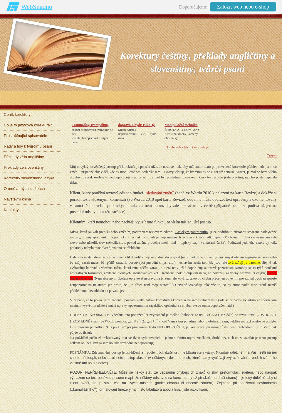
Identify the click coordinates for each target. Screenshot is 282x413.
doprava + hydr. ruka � (136, 125)
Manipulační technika (180, 125)
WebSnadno (36, 6)
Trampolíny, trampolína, (90, 125)
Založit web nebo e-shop (243, 7)
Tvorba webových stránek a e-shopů (188, 147)
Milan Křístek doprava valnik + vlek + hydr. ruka (137, 134)
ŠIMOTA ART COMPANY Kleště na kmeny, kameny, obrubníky (182, 134)
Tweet (272, 156)
